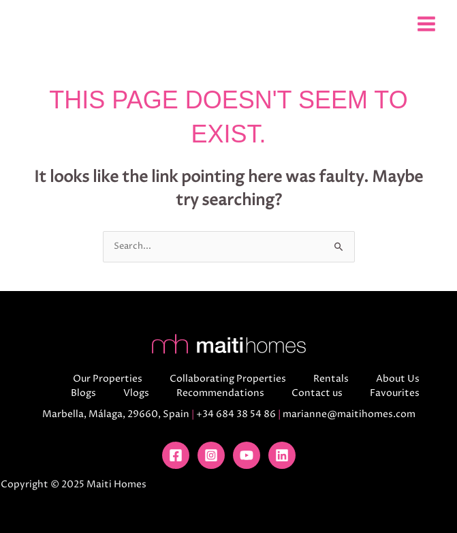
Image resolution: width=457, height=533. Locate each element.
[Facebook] (175, 455)
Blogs (83, 392)
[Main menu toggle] (426, 23)
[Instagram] (211, 455)
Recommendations (220, 392)
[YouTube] (246, 455)
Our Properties (107, 378)
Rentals (331, 378)
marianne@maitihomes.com (349, 414)
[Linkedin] (282, 455)
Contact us (317, 392)
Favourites (395, 392)
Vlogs (136, 392)
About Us (398, 378)
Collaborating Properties (228, 378)
